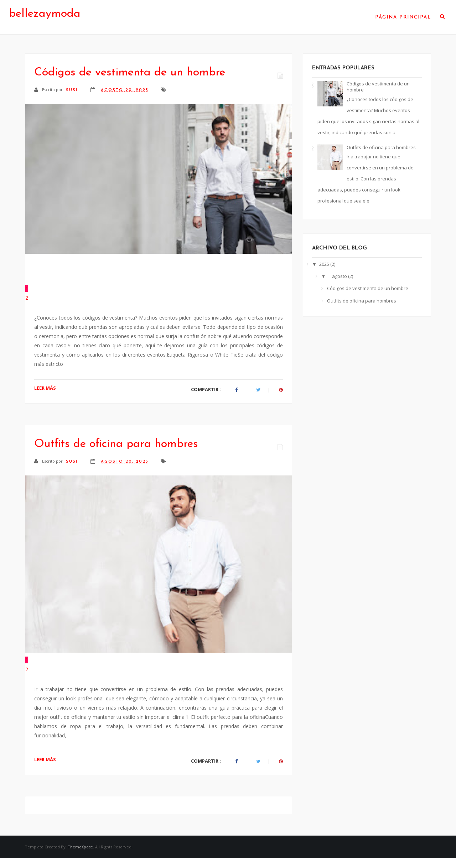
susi (73, 90)
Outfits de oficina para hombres (116, 444)
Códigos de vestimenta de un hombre (129, 72)
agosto (340, 276)
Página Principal (403, 17)
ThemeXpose (80, 846)
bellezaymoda (45, 14)
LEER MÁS (45, 388)
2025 (324, 264)
